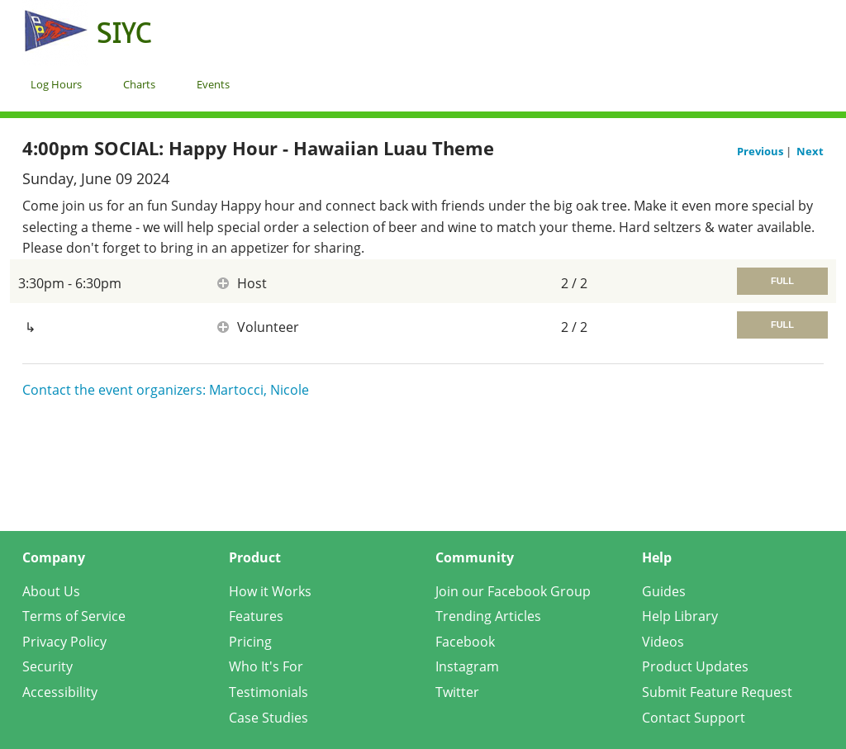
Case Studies (268, 718)
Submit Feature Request (717, 692)
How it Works (270, 591)
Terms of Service (74, 616)
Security (47, 666)
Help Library (680, 616)
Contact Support (693, 718)
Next (810, 151)
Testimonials (268, 692)
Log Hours (56, 84)
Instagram (467, 666)
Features (256, 616)
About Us (51, 591)
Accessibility (59, 692)
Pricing (250, 642)
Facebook (465, 642)
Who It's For (266, 666)
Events (213, 84)
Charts (139, 84)
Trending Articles (488, 616)
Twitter (457, 692)
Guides (664, 591)
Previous (761, 151)
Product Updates (695, 666)
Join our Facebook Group (513, 591)
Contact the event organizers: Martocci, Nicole (165, 390)
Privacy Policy (64, 642)
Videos (663, 642)
